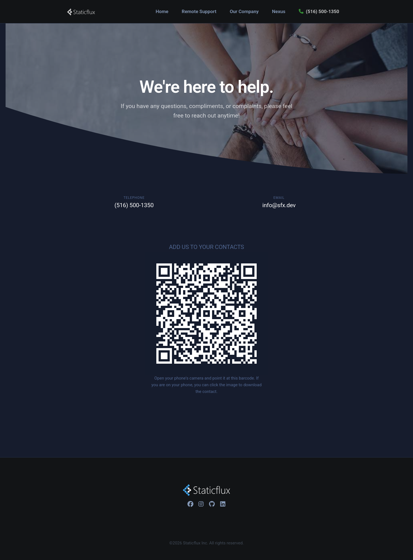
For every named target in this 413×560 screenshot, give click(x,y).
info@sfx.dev (278, 205)
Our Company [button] (244, 11)
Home (162, 11)
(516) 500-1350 (319, 11)
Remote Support (199, 11)
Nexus (278, 11)
